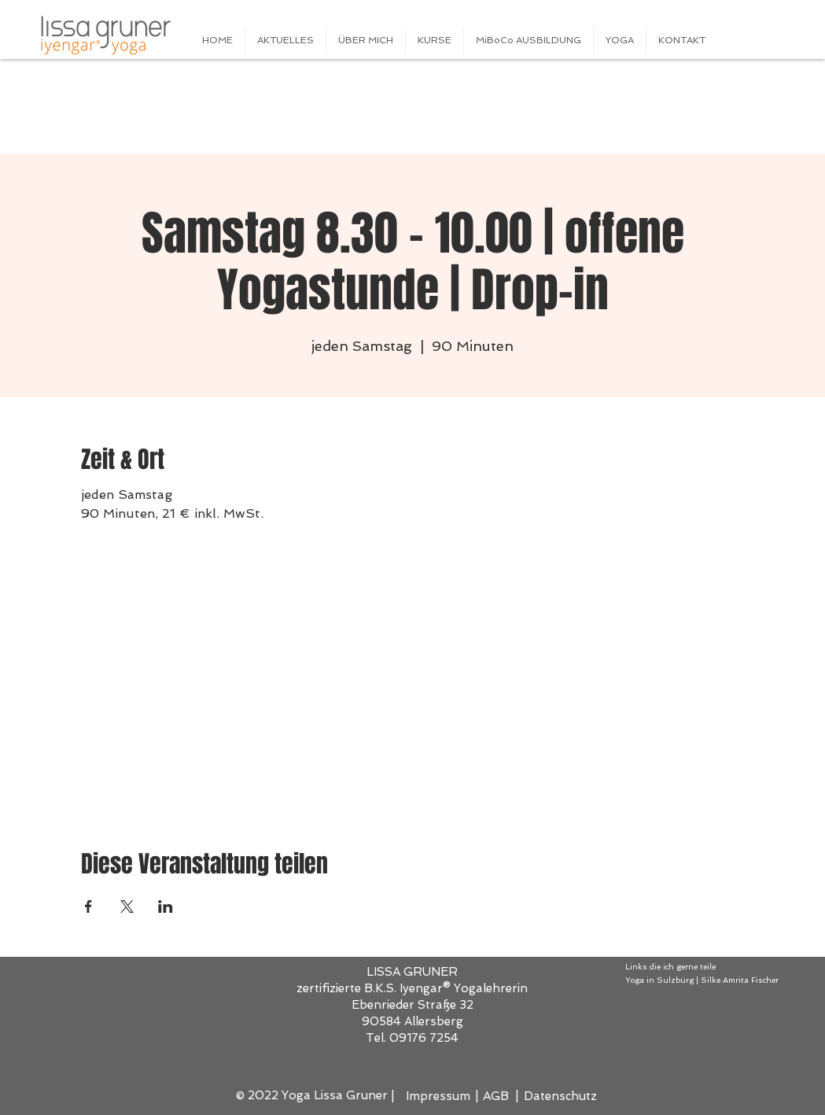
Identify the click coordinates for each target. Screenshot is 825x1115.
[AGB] (497, 1096)
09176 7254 (424, 1038)
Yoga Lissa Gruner (335, 1095)
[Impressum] (439, 1096)
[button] (434, 40)
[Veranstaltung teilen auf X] (127, 906)
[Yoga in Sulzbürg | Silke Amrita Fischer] (711, 980)
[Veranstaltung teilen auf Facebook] (88, 906)
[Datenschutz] (561, 1096)
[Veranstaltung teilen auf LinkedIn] (165, 906)
